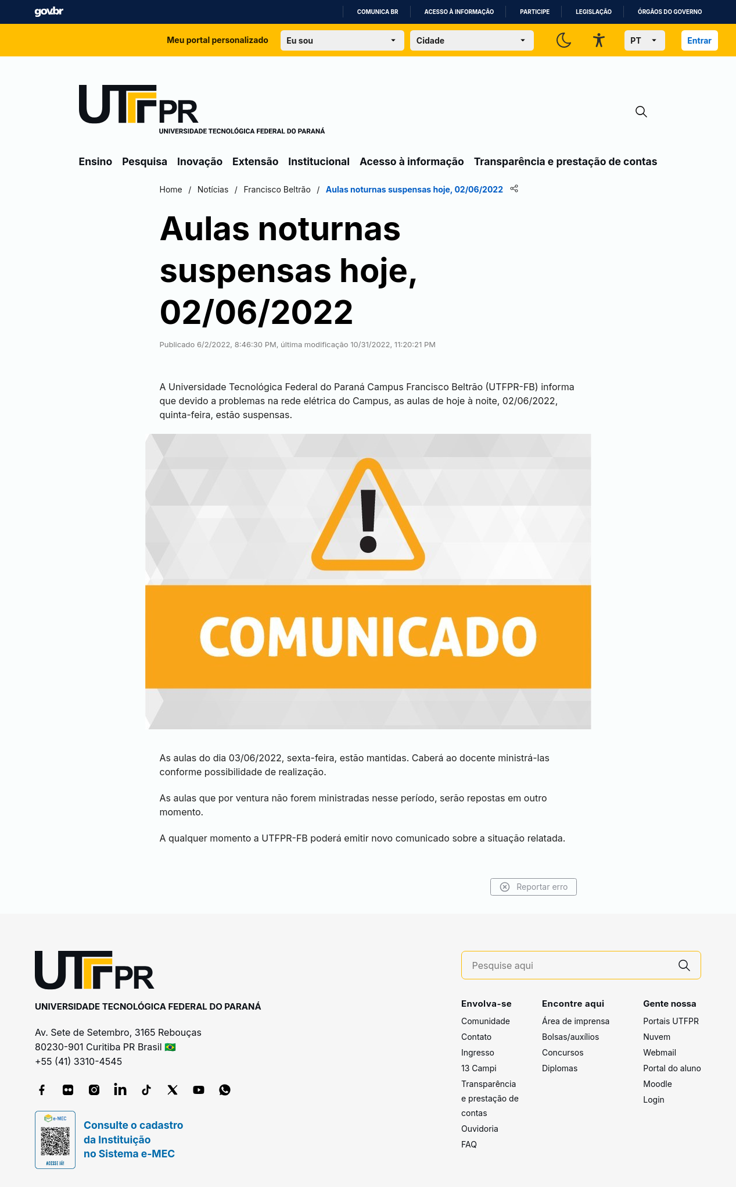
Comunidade (485, 1021)
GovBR (48, 11)
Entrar (699, 40)
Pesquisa (144, 161)
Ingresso (477, 1052)
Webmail (659, 1052)
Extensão (255, 161)
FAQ (469, 1144)
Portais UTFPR (671, 1021)
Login (654, 1099)
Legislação (594, 12)
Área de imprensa (575, 1021)
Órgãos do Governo (670, 12)
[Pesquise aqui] (570, 966)
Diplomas (559, 1068)
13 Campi (479, 1068)
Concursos (563, 1052)
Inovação (199, 161)
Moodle (657, 1084)
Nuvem (656, 1037)
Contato (476, 1037)
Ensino (96, 161)
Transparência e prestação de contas (566, 161)
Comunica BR (377, 12)
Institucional (319, 161)
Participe (535, 12)
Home (171, 189)
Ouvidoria (479, 1128)
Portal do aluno (672, 1068)
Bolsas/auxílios (570, 1037)
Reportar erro (533, 887)
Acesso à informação (459, 12)
